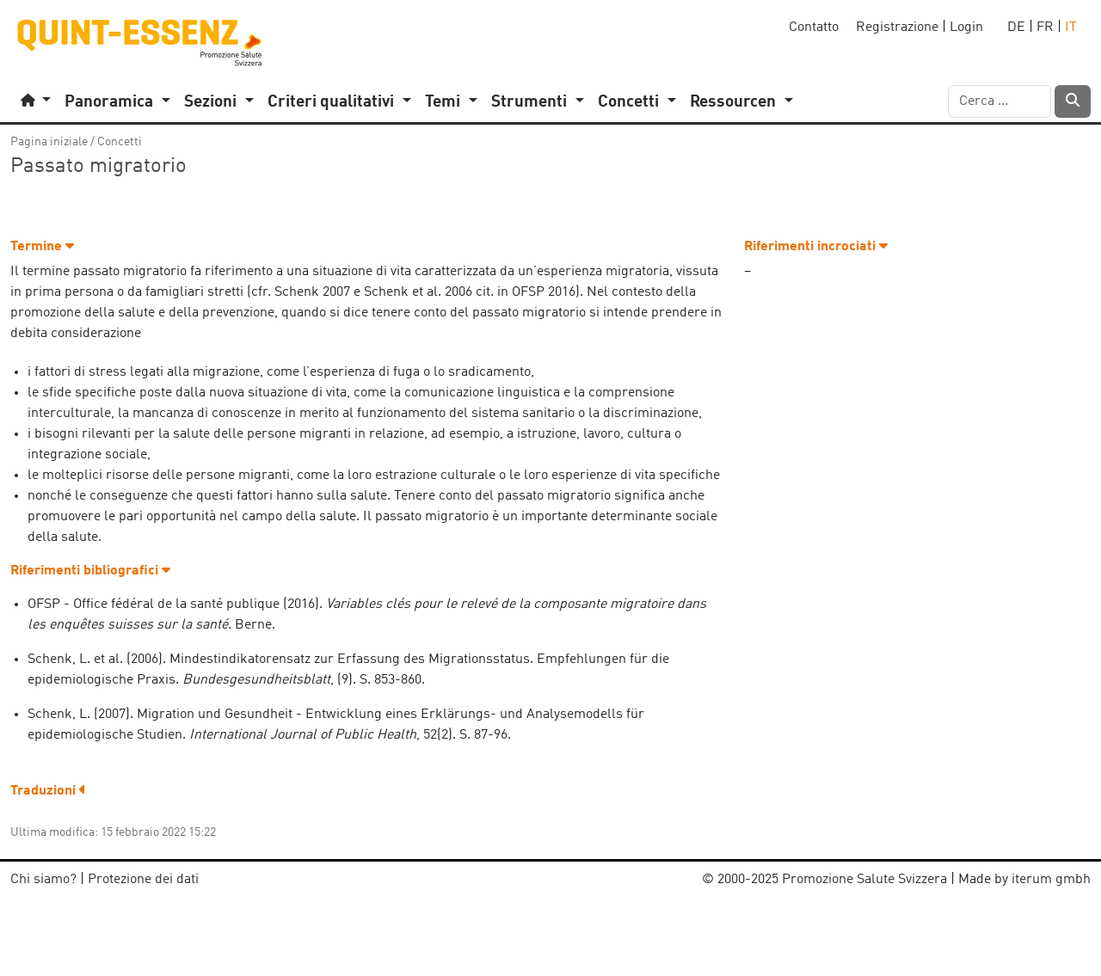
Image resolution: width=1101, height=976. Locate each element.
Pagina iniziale (49, 142)
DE (1016, 27)
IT (1071, 27)
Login (966, 27)
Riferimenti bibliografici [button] (90, 571)
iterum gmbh (1051, 880)
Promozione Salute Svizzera (864, 880)
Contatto (814, 27)
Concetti (119, 142)
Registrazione (897, 27)
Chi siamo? (43, 880)
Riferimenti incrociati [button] (816, 247)
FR (1045, 27)
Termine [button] (42, 247)
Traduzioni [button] (48, 791)
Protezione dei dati (143, 880)
